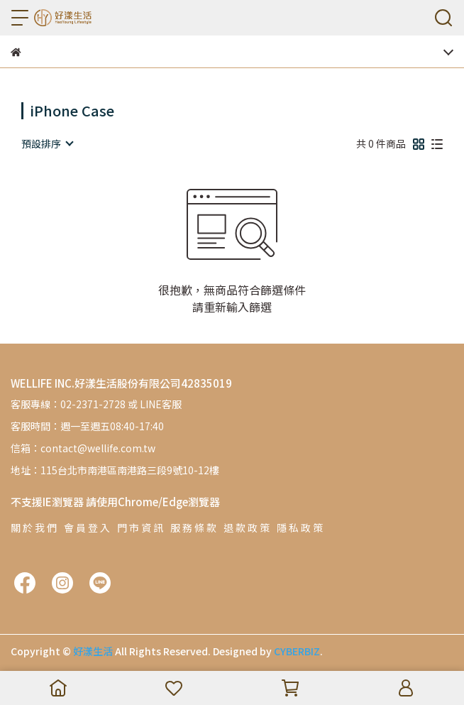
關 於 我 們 (34, 527)
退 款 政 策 (246, 527)
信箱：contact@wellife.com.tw (83, 448)
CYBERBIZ (297, 651)
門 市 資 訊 (140, 527)
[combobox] (46, 143)
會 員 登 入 (87, 527)
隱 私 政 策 (300, 527)
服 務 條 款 (193, 527)
